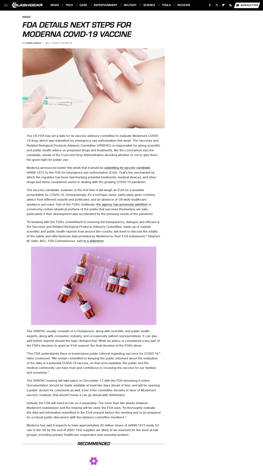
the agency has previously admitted (121, 204)
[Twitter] (216, 5)
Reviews (183, 5)
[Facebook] (210, 5)
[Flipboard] (223, 5)
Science (149, 5)
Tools (166, 5)
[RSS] (230, 5)
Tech (69, 5)
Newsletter (246, 5)
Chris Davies (33, 43)
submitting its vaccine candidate (127, 168)
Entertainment (105, 5)
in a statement (93, 241)
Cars (83, 5)
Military (130, 5)
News (54, 5)
